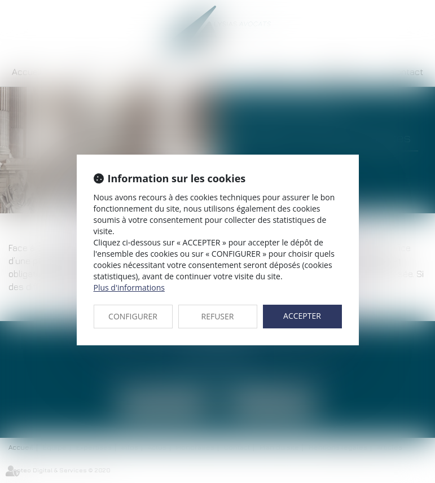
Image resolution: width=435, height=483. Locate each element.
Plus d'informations (129, 287)
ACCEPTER (302, 315)
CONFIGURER (132, 316)
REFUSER (217, 316)
